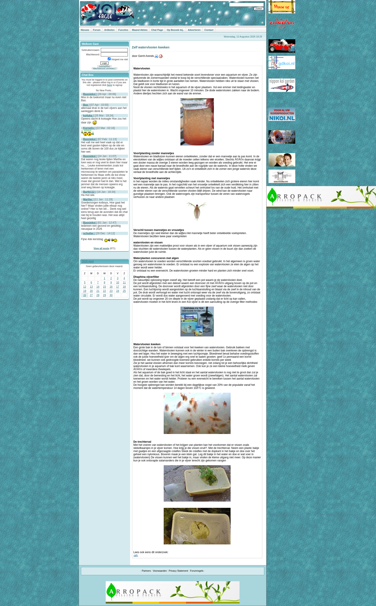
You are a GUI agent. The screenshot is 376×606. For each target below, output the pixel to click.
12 (84, 286)
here (109, 85)
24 (117, 291)
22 (104, 291)
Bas (86, 104)
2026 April (88, 261)
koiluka (88, 115)
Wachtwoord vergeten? (104, 68)
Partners (146, 570)
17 (117, 286)
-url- (135, 555)
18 (124, 286)
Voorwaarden (160, 570)
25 (124, 291)
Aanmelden (104, 66)
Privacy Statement (178, 570)
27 (91, 295)
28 (97, 295)
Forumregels (196, 570)
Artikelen (109, 30)
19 (84, 291)
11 (124, 282)
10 (117, 282)
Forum (97, 30)
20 (91, 291)
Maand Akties (139, 30)
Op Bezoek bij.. (175, 30)
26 (84, 295)
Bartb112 (89, 191)
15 (104, 286)
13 (91, 286)
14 (97, 286)
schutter (89, 233)
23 (110, 291)
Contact (208, 30)
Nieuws (85, 30)
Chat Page (157, 30)
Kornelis (89, 128)
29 (104, 295)
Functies (123, 30)
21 (97, 291)
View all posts (101, 248)
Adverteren (194, 30)
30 (110, 295)
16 (110, 286)
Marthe (88, 199)
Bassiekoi (89, 94)
